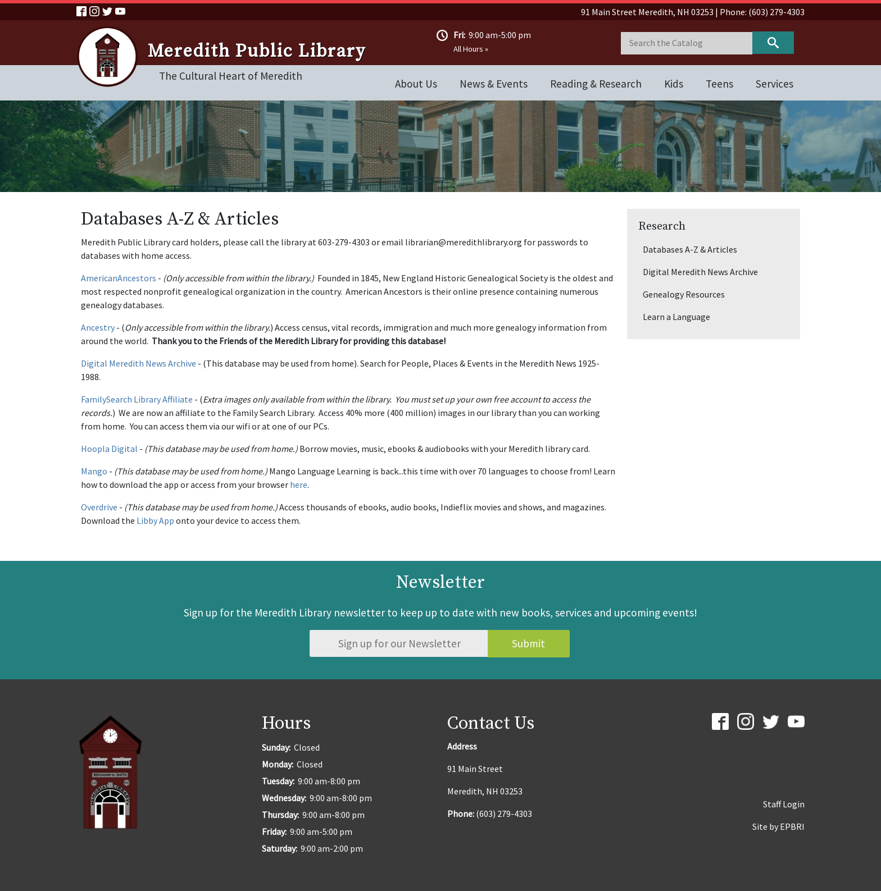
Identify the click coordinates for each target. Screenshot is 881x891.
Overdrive (99, 507)
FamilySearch (106, 399)
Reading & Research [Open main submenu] (596, 83)
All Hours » (470, 49)
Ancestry (98, 327)
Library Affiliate (162, 399)
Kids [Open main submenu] (673, 83)
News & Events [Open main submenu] (494, 83)
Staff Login (784, 804)
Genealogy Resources (684, 294)
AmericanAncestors (118, 278)
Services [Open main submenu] (774, 83)
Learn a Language (676, 316)
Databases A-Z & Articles (690, 249)
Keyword (773, 42)
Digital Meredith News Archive (138, 363)
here (298, 484)
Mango (94, 471)
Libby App (155, 520)
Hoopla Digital (109, 448)
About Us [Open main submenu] (416, 83)
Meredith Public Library (257, 51)
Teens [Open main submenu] (719, 83)
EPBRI (792, 826)
